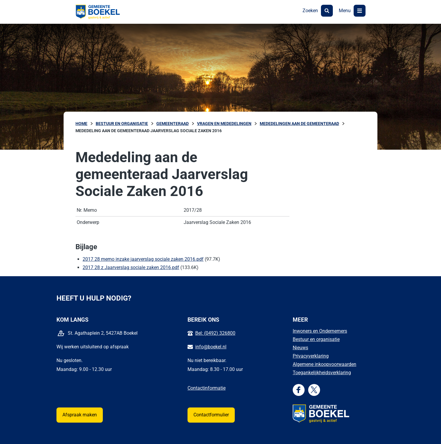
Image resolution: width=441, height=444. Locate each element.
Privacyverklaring (311, 356)
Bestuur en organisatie (316, 339)
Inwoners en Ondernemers (320, 331)
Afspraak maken (79, 415)
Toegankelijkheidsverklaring (322, 372)
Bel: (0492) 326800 (215, 333)
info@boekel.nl (210, 347)
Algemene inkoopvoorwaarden (324, 364)
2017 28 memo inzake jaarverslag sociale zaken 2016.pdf (143, 259)
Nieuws (300, 347)
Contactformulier (211, 415)
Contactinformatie (207, 388)
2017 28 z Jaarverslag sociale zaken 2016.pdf (131, 267)
